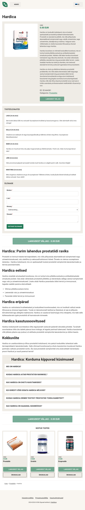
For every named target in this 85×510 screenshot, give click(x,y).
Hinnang (9, 206)
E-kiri (9, 198)
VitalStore (54, 502)
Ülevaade (10, 214)
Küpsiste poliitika (28, 498)
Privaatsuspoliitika (41, 498)
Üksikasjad (15, 475)
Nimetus (9, 190)
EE (78, 4)
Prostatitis (53, 93)
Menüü (15, 4)
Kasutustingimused (56, 498)
